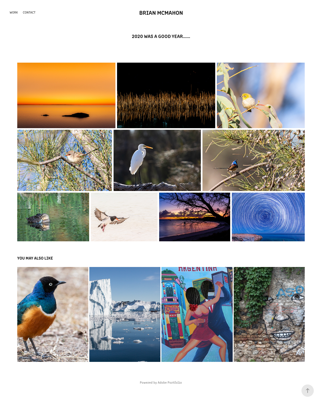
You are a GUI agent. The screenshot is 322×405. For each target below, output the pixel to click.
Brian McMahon (161, 12)
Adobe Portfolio (170, 382)
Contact (29, 12)
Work (14, 12)
